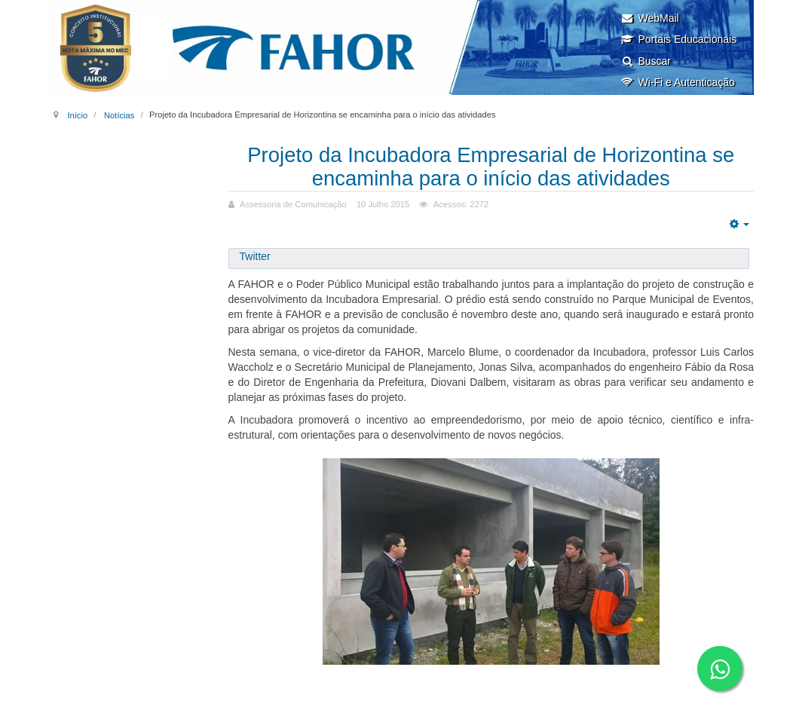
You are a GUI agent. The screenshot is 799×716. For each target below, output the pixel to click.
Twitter (255, 256)
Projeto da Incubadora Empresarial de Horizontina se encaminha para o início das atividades (491, 166)
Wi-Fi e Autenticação (677, 82)
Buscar (645, 61)
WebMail (649, 18)
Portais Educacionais (678, 39)
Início (77, 114)
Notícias (119, 114)
